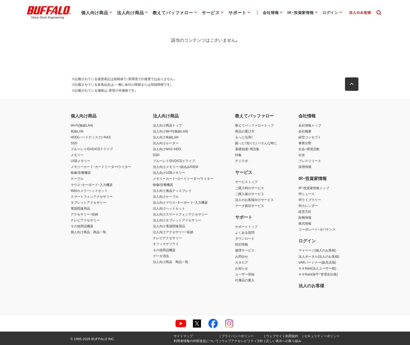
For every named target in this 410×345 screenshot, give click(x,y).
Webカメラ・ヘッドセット (89, 190)
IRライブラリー (309, 199)
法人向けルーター (166, 143)
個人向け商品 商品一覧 (88, 231)
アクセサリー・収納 (84, 214)
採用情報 (304, 166)
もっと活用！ (244, 137)
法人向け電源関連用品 (169, 226)
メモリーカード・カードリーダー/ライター (101, 166)
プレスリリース (309, 160)
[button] (352, 84)
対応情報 (241, 244)
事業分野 (304, 143)
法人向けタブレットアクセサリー (177, 220)
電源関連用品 (80, 208)
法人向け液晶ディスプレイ (172, 190)
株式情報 (304, 223)
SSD (74, 143)
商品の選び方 (244, 131)
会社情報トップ (309, 125)
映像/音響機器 (81, 172)
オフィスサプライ (166, 243)
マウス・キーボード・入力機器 (92, 184)
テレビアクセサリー (85, 220)
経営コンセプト (309, 137)
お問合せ (241, 256)
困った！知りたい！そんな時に (256, 143)
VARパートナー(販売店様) (317, 262)
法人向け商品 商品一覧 (170, 261)
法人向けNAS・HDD (167, 148)
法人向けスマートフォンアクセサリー (180, 214)
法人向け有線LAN (165, 137)
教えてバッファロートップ (254, 125)
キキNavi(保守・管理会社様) (318, 274)
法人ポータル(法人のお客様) (318, 256)
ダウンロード (244, 238)
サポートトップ (246, 226)
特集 (238, 154)
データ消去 (161, 255)
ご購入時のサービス (249, 187)
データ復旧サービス (249, 205)
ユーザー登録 (244, 274)
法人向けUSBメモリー (169, 172)
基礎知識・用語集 (247, 148)
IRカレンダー (308, 205)
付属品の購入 (244, 280)
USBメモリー (80, 160)
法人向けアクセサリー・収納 (173, 231)
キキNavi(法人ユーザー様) (317, 268)
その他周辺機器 (82, 226)
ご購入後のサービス (249, 193)
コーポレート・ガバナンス (317, 229)
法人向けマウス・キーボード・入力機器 (180, 202)
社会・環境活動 (308, 148)
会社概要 (304, 131)
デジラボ (241, 160)
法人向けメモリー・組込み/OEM (175, 166)
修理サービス (244, 250)
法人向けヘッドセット (169, 208)
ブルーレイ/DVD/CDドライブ (92, 148)
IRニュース (306, 193)
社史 (301, 154)
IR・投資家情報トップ (313, 187)
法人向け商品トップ (167, 125)
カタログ (241, 262)
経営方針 (304, 211)
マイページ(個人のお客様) (317, 250)
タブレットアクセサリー (88, 202)
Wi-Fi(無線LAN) (82, 125)
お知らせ (241, 268)
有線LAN (77, 131)
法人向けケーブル (166, 196)
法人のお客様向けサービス (254, 199)
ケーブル (77, 178)
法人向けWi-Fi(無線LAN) (170, 131)
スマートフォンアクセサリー (92, 196)
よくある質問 (244, 232)
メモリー (77, 154)
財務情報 (304, 217)
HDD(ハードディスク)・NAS (91, 137)
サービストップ (246, 181)
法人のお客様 (311, 285)
